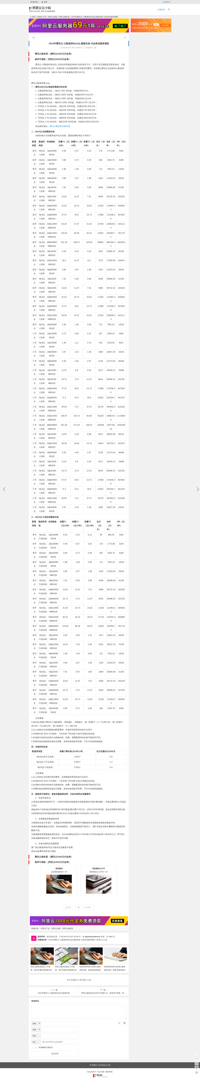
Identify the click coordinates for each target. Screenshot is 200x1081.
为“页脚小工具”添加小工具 (100, 1065)
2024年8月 (137, 118)
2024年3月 (137, 135)
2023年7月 (137, 164)
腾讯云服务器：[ (43, 54)
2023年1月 (137, 185)
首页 (33, 17)
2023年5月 (137, 171)
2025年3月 (137, 93)
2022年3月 (137, 221)
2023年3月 (137, 178)
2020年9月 (137, 278)
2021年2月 (137, 264)
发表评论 (88, 48)
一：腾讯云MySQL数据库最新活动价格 (49, 87)
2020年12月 (137, 271)
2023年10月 (137, 153)
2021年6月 (137, 249)
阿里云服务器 (64, 17)
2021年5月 (137, 253)
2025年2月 (137, 96)
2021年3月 (137, 260)
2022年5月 (137, 214)
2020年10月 (137, 274)
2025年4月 (137, 89)
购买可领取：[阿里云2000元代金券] (52, 59)
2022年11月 (137, 192)
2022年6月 (137, 210)
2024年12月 (137, 103)
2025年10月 (137, 68)
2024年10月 (137, 110)
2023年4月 (137, 175)
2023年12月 (137, 146)
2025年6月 (137, 82)
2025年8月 (137, 75)
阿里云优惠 (52, 17)
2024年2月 (137, 139)
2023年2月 (137, 182)
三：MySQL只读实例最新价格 (45, 517)
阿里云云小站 (45, 8)
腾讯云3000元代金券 (61, 54)
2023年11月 (137, 150)
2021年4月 (137, 257)
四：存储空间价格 (39, 747)
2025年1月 (137, 100)
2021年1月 (137, 267)
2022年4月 (137, 217)
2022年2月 (137, 224)
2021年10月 (137, 239)
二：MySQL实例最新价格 (43, 132)
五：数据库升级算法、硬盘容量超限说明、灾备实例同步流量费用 (60, 794)
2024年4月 (137, 132)
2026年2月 (137, 53)
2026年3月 (137, 50)
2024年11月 (137, 107)
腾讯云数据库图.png (40, 83)
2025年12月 (137, 60)
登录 (44, 2)
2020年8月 (137, 282)
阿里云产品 (41, 17)
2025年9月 (137, 71)
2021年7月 (137, 246)
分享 (87, 907)
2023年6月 (137, 167)
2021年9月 (137, 242)
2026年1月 (137, 57)
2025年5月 (137, 85)
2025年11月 (137, 64)
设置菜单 (166, 2)
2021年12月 (137, 232)
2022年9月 (137, 200)
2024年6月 (137, 125)
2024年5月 (137, 128)
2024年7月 (137, 121)
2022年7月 (137, 207)
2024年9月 (137, 114)
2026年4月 (137, 46)
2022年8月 (137, 203)
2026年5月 (137, 43)
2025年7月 (137, 78)
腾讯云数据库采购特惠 (60, 126)
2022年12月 (137, 189)
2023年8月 (137, 160)
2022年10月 (137, 196)
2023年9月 (137, 157)
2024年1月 (137, 142)
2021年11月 (137, 235)
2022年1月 (137, 228)
